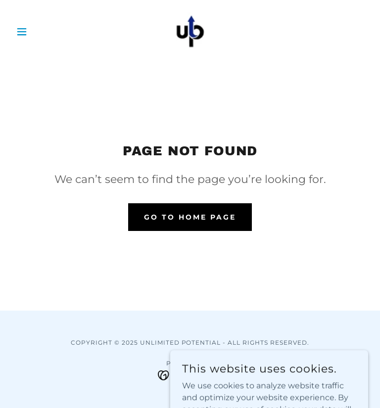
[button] (38, 32)
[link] (190, 31)
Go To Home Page (190, 217)
